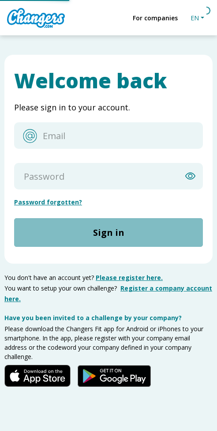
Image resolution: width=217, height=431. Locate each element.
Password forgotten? (48, 202)
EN (195, 18)
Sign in (108, 232)
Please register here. (129, 277)
